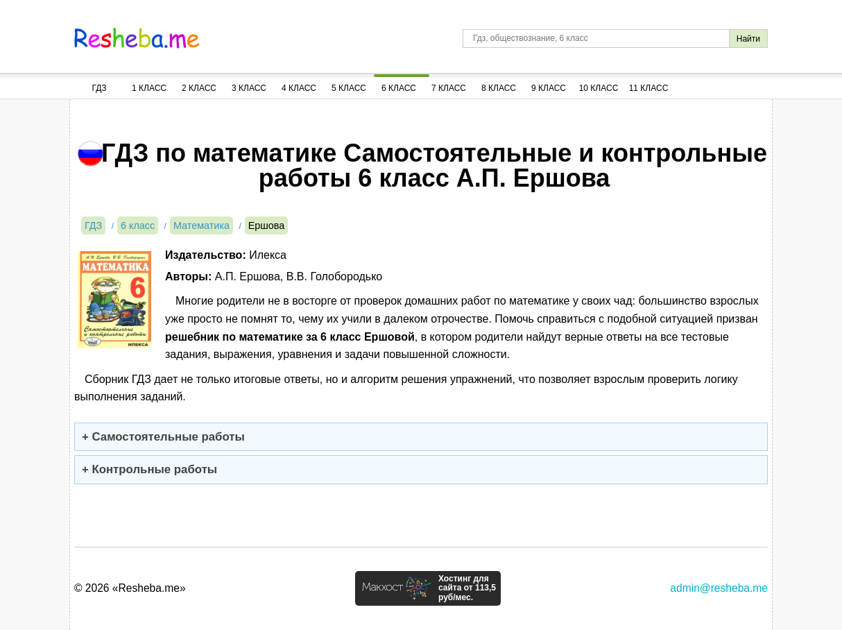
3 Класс (249, 88)
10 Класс (599, 88)
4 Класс (299, 88)
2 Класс (199, 88)
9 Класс (548, 88)
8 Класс (498, 88)
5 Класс (349, 88)
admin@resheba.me (719, 588)
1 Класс (149, 88)
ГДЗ (99, 88)
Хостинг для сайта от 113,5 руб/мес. (467, 588)
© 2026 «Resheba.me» (130, 588)
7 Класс (448, 88)
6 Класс (398, 88)
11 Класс (649, 88)
